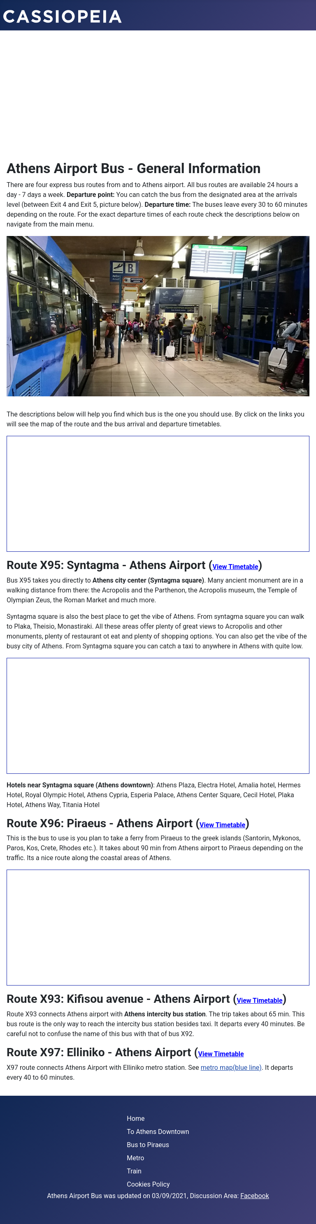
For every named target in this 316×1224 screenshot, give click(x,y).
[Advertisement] (158, 92)
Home (135, 1118)
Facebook (254, 1196)
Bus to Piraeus (148, 1145)
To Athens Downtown (158, 1132)
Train (134, 1171)
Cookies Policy (148, 1184)
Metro (135, 1158)
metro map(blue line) (231, 1067)
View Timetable (235, 567)
